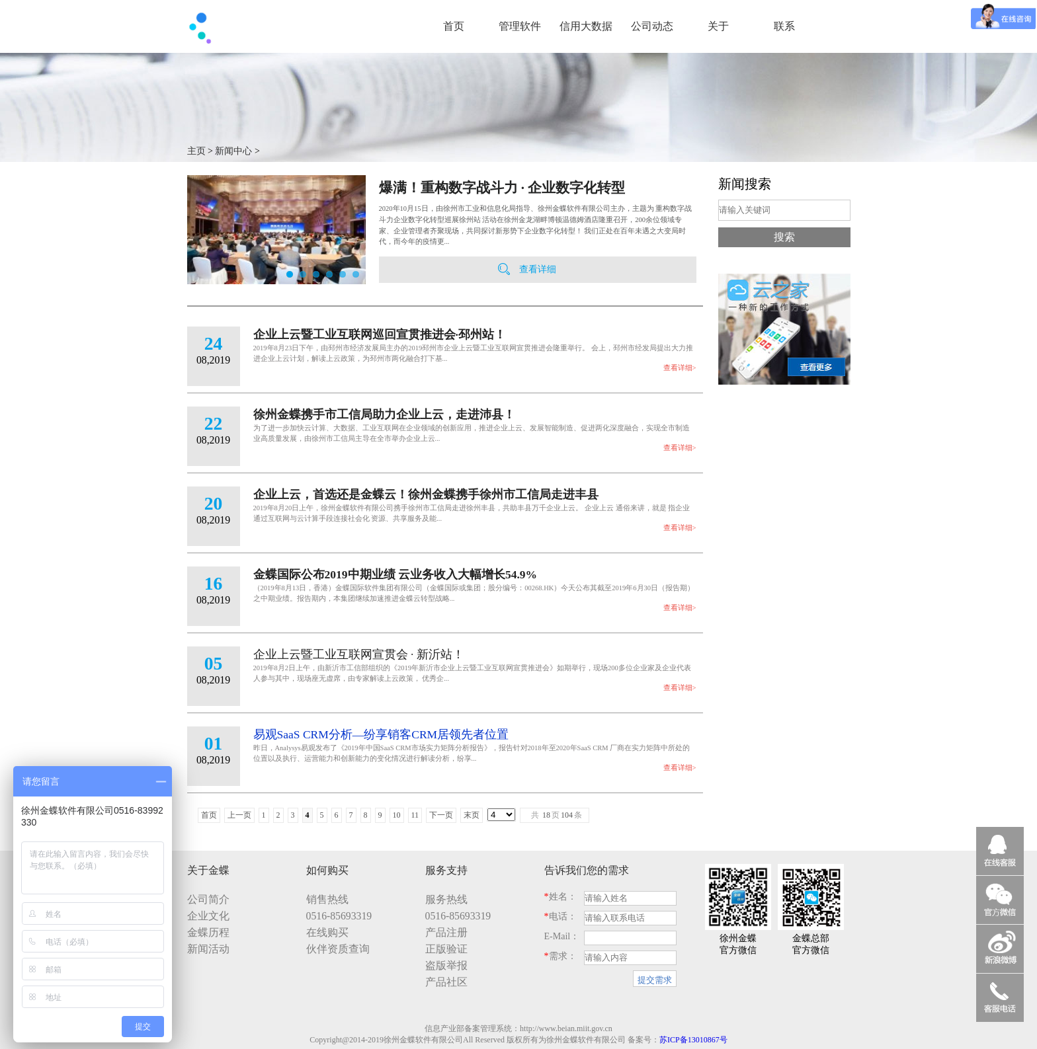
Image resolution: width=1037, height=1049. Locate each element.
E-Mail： (562, 936)
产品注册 (446, 932)
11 (415, 815)
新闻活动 (208, 948)
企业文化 (208, 915)
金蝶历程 (208, 932)
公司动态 (652, 26)
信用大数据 (586, 26)
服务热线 (446, 899)
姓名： (560, 897)
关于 (718, 26)
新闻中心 (233, 151)
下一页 (441, 815)
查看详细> (679, 367)
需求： (560, 956)
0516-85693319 (339, 915)
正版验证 (446, 948)
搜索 (784, 237)
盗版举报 (446, 965)
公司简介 (208, 899)
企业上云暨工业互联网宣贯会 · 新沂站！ (358, 654)
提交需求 (655, 980)
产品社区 (446, 982)
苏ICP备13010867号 (693, 1039)
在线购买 (327, 932)
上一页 (239, 815)
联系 (784, 26)
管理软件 (520, 26)
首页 (453, 26)
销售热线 (327, 899)
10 (397, 815)
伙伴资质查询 (338, 948)
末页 (471, 815)
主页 (196, 151)
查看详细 (537, 269)
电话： (560, 916)
